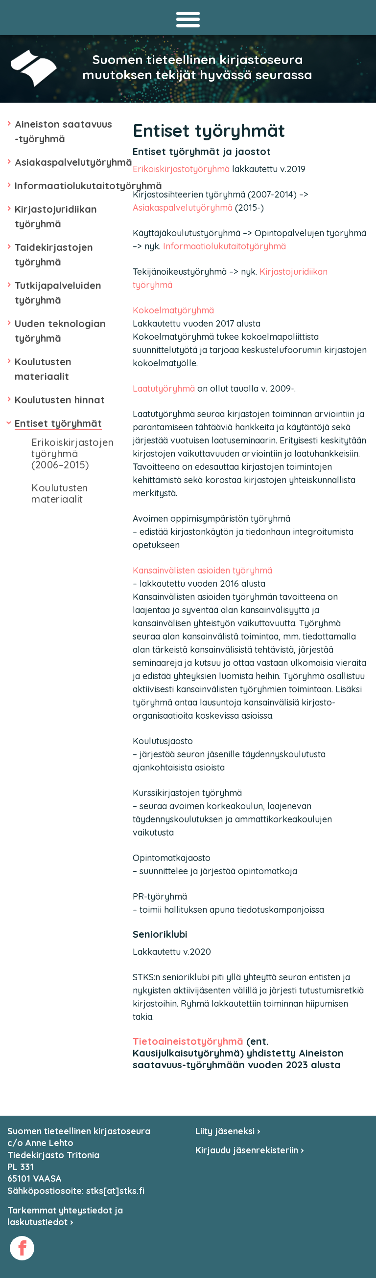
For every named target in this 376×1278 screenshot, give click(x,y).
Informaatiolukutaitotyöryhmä (88, 185)
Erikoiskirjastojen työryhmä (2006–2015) (72, 453)
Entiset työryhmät (58, 423)
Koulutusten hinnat (60, 400)
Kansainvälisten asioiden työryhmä (202, 570)
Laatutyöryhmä (164, 388)
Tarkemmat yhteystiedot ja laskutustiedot (65, 1216)
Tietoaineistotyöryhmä (188, 1041)
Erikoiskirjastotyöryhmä (181, 169)
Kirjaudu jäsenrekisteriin (249, 1150)
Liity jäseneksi (227, 1131)
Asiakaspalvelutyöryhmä (73, 162)
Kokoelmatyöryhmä (173, 310)
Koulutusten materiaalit (59, 493)
